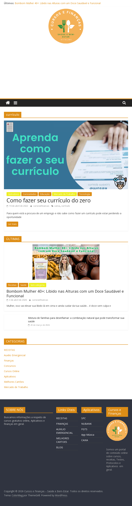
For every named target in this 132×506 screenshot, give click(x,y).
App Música (87, 434)
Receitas (12, 285)
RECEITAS (9, 350)
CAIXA (84, 440)
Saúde (23, 285)
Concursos (10, 365)
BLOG (59, 447)
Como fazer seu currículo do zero (49, 200)
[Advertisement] (66, 73)
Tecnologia (84, 194)
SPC (83, 418)
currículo (65, 205)
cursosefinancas (41, 205)
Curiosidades (29, 194)
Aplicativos (13, 194)
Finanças (9, 360)
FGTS (84, 429)
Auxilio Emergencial (14, 355)
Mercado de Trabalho (64, 194)
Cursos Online (11, 371)
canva (57, 205)
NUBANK (86, 423)
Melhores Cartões (14, 381)
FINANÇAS (62, 423)
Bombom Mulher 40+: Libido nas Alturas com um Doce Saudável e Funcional (58, 3)
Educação (45, 194)
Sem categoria (38, 285)
